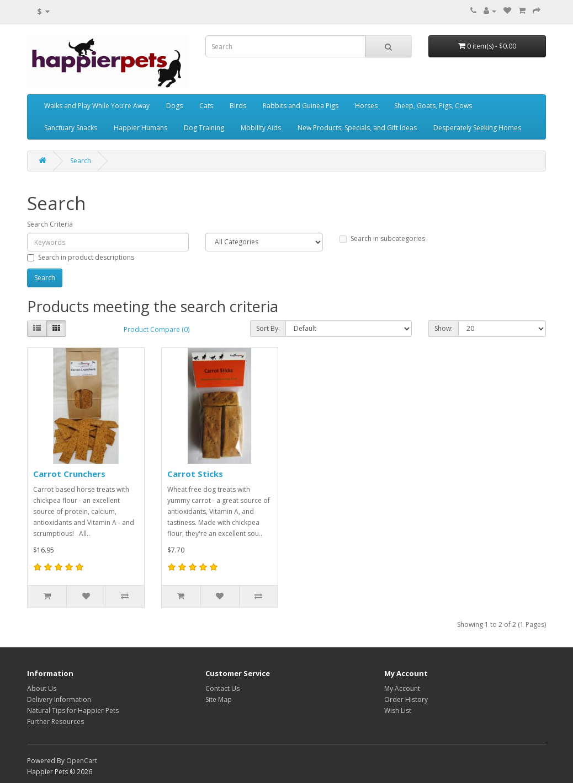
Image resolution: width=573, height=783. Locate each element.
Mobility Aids (261, 127)
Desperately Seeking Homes (477, 127)
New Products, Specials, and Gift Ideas (357, 127)
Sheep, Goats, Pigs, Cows (433, 105)
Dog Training (204, 127)
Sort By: (268, 328)
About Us (41, 688)
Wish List (397, 710)
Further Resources (55, 721)
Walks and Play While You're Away (97, 105)
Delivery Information (59, 699)
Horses (366, 105)
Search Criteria (50, 224)
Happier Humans (140, 127)
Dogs (174, 105)
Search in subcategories (382, 238)
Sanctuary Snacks (70, 127)
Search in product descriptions (80, 257)
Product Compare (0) (156, 329)
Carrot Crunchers (69, 473)
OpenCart (81, 760)
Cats (206, 105)
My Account (402, 688)
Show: (443, 328)
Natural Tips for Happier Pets (73, 710)
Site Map (218, 699)
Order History (406, 699)
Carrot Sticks (195, 473)
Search (80, 160)
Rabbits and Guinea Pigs (300, 105)
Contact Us (222, 688)
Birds (238, 105)
